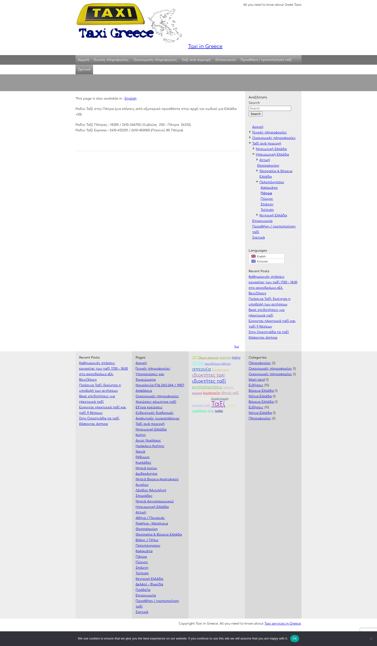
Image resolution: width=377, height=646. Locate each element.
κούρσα (197, 393)
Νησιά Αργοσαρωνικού (155, 501)
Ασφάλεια (144, 391)
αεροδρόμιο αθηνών (218, 363)
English (131, 98)
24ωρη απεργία (208, 357)
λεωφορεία (211, 393)
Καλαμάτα (269, 188)
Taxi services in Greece (282, 623)
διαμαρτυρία (220, 369)
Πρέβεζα (143, 590)
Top (236, 346)
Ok (295, 638)
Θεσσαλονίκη (268, 165)
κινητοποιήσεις (207, 387)
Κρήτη (141, 435)
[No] (371, 638)
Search (254, 103)
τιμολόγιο (199, 410)
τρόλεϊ (219, 411)
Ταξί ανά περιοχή (196, 60)
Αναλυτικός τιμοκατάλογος (158, 418)
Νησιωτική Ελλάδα (271, 149)
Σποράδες (144, 496)
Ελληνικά (259, 261)
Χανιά (140, 451)
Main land (257, 379)
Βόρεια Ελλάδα (261, 391)
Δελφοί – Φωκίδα (149, 584)
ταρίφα (231, 405)
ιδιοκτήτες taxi (208, 375)
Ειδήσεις (256, 385)
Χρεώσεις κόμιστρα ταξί (156, 402)
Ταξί (218, 404)
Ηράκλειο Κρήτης (150, 446)
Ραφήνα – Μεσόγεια (152, 523)
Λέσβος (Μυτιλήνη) (151, 490)
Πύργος (267, 199)
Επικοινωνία (225, 60)
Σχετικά (84, 69)
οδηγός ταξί (230, 393)
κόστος (228, 387)
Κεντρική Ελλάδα (273, 215)
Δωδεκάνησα (146, 473)
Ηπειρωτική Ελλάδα (272, 154)
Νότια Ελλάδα (260, 396)
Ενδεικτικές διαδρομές (155, 413)
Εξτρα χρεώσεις (149, 407)
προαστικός (201, 398)
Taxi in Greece (148, 24)
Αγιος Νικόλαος (148, 440)
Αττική (264, 160)
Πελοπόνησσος (271, 182)
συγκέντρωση (219, 398)
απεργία (201, 369)
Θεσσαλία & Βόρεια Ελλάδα (159, 534)
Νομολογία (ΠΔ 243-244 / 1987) (160, 385)
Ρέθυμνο (143, 457)
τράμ (210, 411)
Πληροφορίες (260, 363)
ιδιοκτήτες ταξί (209, 381)
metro (236, 357)
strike (198, 363)
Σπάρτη (267, 204)
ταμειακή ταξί (201, 405)
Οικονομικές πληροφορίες (155, 60)
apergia (225, 357)
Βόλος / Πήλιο (147, 540)
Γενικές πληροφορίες (111, 60)
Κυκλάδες (143, 462)
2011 (194, 357)
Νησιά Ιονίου (146, 468)
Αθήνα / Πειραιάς (150, 518)
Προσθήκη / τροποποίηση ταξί (266, 60)
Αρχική (83, 60)
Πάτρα (266, 193)
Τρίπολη (267, 210)
